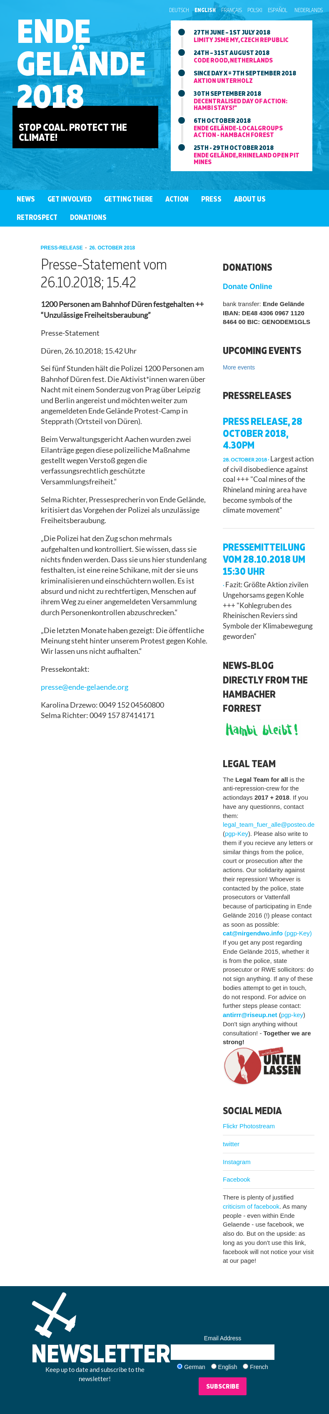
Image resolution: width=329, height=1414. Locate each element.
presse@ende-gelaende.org (84, 687)
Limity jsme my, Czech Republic (241, 39)
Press (211, 199)
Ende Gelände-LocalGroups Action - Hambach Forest (238, 131)
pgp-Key (236, 833)
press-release (63, 248)
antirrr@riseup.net (250, 1014)
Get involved (69, 199)
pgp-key (292, 1014)
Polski (254, 10)
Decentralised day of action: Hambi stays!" (240, 104)
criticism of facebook (251, 1206)
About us (250, 199)
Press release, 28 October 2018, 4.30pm (262, 433)
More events (239, 367)
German (194, 1367)
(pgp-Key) (298, 933)
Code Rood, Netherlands (233, 60)
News (26, 199)
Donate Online (247, 286)
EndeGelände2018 (81, 63)
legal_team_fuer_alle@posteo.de (268, 824)
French (259, 1367)
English (205, 10)
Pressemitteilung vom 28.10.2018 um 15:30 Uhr (264, 559)
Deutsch (179, 10)
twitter (231, 1143)
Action (177, 199)
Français (231, 10)
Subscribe (222, 1386)
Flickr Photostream (249, 1126)
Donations (88, 217)
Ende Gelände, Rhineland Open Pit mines (246, 158)
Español (277, 10)
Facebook (236, 1179)
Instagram (237, 1161)
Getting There (128, 199)
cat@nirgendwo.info (253, 933)
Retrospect (37, 217)
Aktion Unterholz (223, 80)
